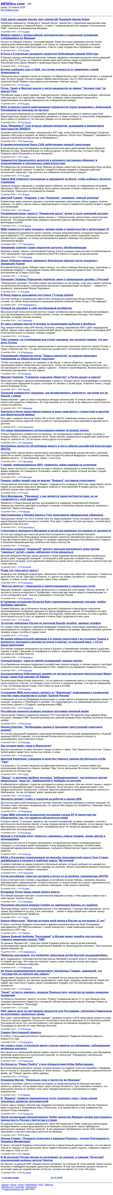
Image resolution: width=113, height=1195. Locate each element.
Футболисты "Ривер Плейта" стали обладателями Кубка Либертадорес (47, 1064)
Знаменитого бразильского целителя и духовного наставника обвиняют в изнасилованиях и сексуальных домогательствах (49, 162)
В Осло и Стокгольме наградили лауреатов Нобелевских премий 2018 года (49, 53)
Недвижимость (29, 305)
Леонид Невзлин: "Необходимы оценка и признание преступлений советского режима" (52, 729)
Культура (27, 689)
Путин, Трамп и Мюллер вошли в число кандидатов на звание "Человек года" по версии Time (53, 90)
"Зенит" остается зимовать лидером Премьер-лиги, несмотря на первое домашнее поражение (55, 994)
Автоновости (28, 244)
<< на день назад (10, 1178)
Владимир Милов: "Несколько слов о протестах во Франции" (41, 1080)
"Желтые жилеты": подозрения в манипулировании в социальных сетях (48, 586)
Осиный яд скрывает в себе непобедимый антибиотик (36, 308)
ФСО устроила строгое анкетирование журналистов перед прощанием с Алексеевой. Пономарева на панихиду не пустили (56, 109)
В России (27, 122)
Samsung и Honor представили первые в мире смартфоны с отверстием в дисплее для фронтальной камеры (55, 413)
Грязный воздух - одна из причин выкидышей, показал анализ (41, 660)
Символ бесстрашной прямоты (21, 1032)
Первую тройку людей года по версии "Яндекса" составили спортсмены (48, 480)
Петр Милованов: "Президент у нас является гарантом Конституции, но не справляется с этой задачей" (49, 498)
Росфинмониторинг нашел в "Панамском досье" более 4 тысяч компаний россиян (54, 213)
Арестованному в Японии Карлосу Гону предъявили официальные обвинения (52, 515)
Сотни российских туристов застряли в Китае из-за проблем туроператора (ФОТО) (54, 876)
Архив (21, 1185)
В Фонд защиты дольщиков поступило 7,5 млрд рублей (37, 295)
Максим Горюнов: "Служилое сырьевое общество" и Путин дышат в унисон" (51, 377)
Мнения (26, 210)
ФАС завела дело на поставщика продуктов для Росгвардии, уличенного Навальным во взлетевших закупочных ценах (56, 1013)
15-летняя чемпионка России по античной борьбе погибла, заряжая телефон (51, 623)
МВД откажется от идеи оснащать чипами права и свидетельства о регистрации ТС (55, 229)
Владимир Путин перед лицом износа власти (30, 891)
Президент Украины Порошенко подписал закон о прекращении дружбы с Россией (55, 279)
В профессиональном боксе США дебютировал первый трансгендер (46, 144)
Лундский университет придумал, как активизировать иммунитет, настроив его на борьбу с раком (54, 394)
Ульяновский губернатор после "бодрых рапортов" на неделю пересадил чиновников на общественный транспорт (49, 357)
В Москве (19, 1187)
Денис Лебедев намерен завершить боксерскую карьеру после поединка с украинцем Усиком (49, 262)
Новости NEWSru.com (13, 1189)
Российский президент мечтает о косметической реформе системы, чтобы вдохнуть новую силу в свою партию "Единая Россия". (53, 896)
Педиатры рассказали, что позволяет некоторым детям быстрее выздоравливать (54, 955)
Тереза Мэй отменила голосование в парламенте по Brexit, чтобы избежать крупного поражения (56, 181)
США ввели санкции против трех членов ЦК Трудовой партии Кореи (45, 19)
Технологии (28, 141)
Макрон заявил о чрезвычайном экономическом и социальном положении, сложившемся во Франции (50, 37)
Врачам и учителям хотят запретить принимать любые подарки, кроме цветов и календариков (53, 838)
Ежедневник (31, 1185)
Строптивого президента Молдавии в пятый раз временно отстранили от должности (56, 530)
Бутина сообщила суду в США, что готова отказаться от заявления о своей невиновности (50, 71)
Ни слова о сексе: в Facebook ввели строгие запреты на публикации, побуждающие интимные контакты (55, 1047)
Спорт (25, 157)
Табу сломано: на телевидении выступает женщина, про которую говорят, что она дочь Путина (54, 341)
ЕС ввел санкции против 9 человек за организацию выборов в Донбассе (48, 323)
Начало (5, 1185)
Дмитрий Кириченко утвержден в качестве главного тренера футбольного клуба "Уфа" (53, 760)
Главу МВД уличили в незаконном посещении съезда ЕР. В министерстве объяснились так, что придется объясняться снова (48, 816)
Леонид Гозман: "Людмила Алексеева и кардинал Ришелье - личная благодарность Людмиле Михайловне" (55, 1140)
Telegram (49, 1185)
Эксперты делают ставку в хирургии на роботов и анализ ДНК (41, 799)
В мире (26, 32)
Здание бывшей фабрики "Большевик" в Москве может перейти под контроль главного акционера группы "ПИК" (52, 938)
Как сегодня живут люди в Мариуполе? (26, 745)
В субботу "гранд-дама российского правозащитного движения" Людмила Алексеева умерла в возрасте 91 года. (52, 1037)
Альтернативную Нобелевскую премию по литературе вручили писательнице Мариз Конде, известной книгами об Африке (56, 675)
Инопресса (28, 352)
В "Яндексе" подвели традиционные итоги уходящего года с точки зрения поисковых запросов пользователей (49, 1100)
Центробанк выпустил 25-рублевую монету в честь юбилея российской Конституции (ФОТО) (56, 448)
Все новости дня (10, 10)
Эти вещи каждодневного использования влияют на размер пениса (45, 430)
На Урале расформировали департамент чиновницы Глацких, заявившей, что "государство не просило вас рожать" (51, 972)
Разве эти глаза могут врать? (20, 570)
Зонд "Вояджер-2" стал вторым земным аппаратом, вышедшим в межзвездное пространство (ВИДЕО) (52, 127)
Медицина (27, 257)
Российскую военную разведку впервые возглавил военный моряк (45, 711)
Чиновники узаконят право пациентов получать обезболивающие (44, 247)
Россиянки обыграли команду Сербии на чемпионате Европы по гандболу (49, 905)
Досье (13, 1185)
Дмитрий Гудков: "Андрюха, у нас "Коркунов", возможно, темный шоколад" (50, 197)
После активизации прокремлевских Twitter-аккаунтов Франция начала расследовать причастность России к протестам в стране (56, 1119)
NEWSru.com (13, 4)
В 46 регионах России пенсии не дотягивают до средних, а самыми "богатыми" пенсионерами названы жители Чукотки (52, 1159)
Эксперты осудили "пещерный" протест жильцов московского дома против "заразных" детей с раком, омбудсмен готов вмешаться (50, 551)
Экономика (28, 461)
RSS (41, 1185)
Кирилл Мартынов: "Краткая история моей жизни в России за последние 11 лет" (53, 920)
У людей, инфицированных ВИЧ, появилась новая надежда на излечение (49, 464)
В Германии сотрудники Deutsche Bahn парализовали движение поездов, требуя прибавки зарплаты (53, 603)
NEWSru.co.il (7, 1187)
